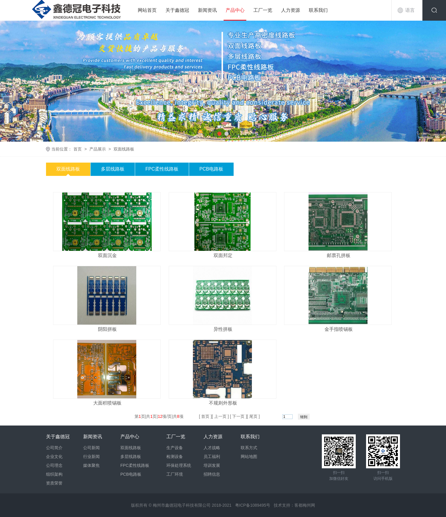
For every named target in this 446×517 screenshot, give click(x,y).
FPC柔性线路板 (161, 168)
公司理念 (54, 465)
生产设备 (174, 447)
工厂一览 (262, 10)
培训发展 (212, 465)
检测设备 (174, 456)
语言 (410, 10)
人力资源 (290, 10)
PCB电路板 (211, 168)
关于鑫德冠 (177, 10)
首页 (77, 149)
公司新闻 (91, 447)
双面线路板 (124, 149)
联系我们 (318, 10)
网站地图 (249, 456)
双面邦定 (223, 255)
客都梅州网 (304, 505)
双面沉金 (107, 255)
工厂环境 (174, 474)
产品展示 (97, 149)
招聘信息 (212, 474)
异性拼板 (223, 329)
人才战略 (212, 447)
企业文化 (54, 456)
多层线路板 (112, 168)
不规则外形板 (223, 402)
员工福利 (212, 456)
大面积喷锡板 (107, 402)
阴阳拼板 (107, 329)
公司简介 (54, 447)
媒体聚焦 (91, 465)
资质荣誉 (54, 483)
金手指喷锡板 (338, 329)
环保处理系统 (178, 465)
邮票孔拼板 (338, 255)
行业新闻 (91, 456)
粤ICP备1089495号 (252, 505)
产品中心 (235, 10)
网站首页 (147, 10)
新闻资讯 (207, 10)
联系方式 (249, 447)
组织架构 (54, 474)
